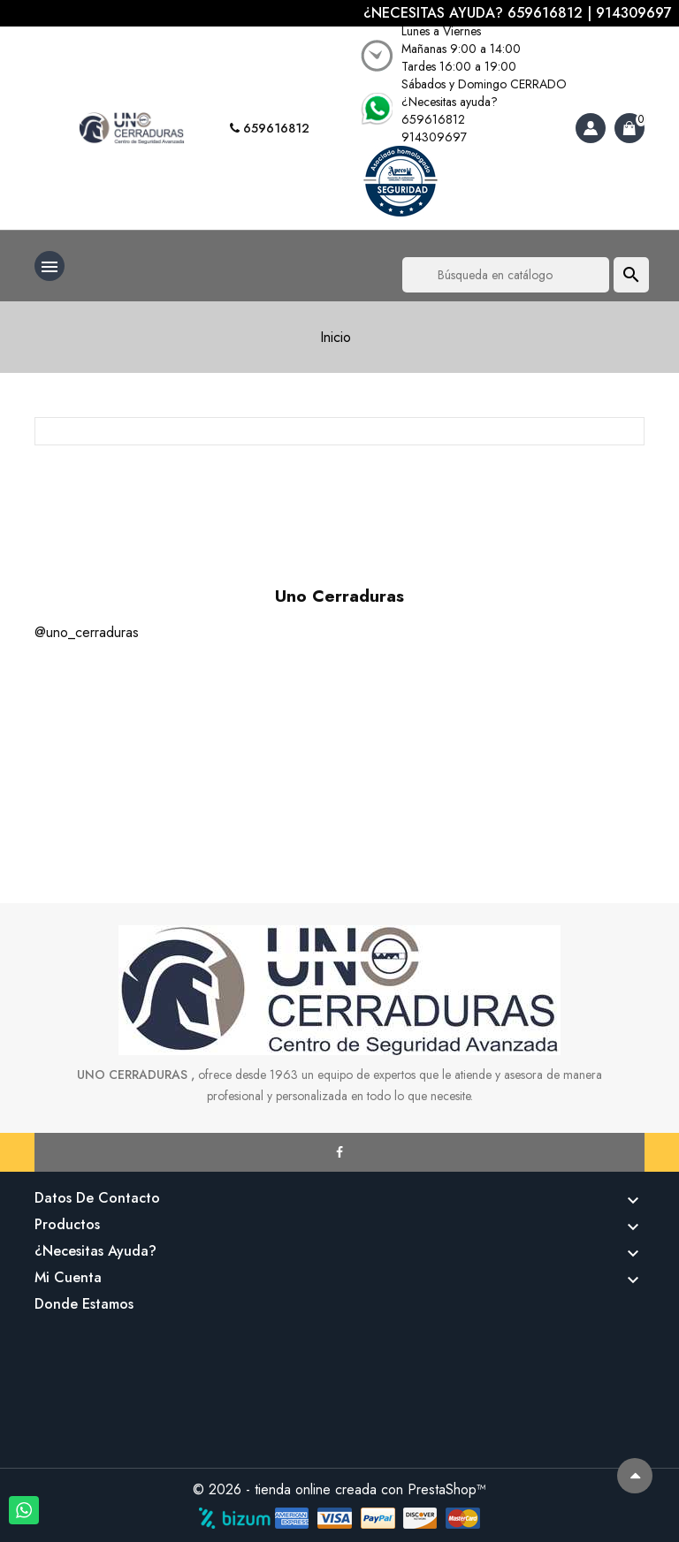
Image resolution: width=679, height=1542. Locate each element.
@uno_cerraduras (86, 632)
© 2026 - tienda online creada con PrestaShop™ (339, 1489)
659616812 (269, 128)
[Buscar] (505, 274)
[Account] (591, 128)
